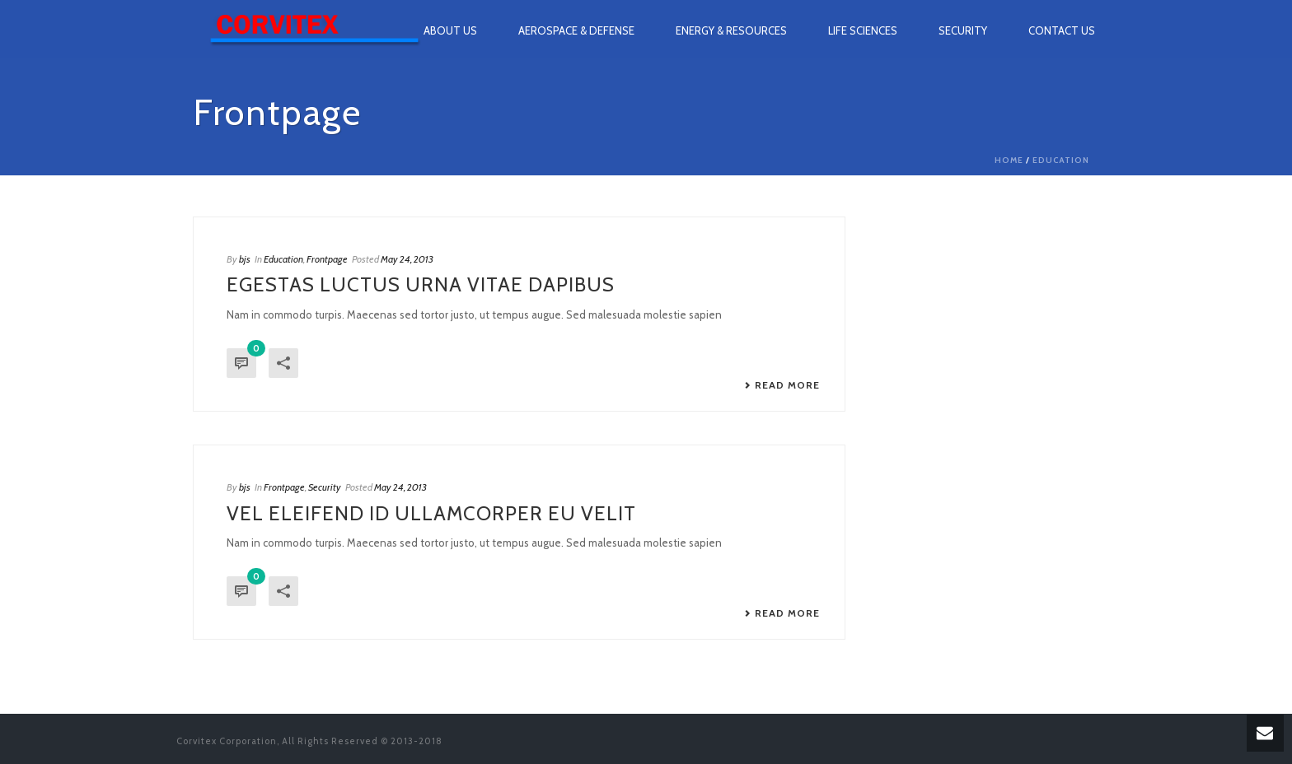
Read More (782, 385)
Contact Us (1061, 30)
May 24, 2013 (407, 259)
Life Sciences (862, 30)
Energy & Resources (731, 30)
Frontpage (327, 259)
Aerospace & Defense (576, 30)
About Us (450, 30)
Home (1009, 160)
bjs (244, 259)
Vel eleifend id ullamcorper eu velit (431, 513)
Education (1060, 160)
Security (963, 30)
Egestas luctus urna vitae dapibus (421, 284)
